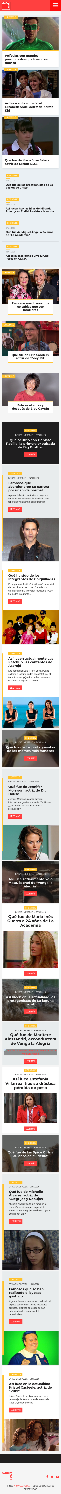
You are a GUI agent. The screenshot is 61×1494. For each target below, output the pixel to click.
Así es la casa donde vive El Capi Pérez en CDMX (30, 255)
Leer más (30, 455)
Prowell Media (21, 1486)
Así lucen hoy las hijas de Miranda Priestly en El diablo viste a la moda (30, 208)
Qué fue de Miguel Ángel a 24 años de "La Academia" (30, 232)
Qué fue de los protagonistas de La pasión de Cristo (30, 184)
